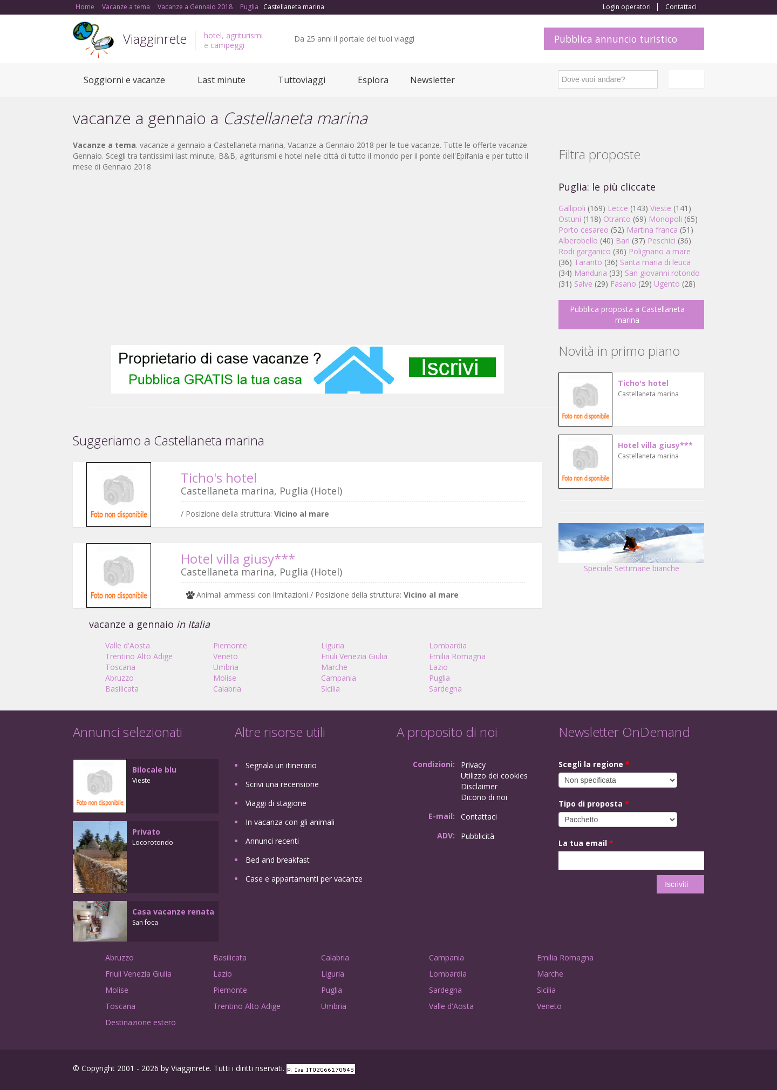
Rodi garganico (584, 251)
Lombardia (448, 645)
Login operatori (627, 7)
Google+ (646, 1070)
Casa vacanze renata (173, 911)
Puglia (439, 678)
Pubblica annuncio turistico (615, 38)
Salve (583, 284)
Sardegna (445, 688)
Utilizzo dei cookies (494, 775)
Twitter (672, 1070)
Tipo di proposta (593, 803)
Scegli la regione (594, 764)
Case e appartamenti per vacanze (304, 879)
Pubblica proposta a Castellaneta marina (627, 314)
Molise (224, 678)
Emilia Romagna (457, 656)
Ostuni (569, 219)
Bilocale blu (154, 769)
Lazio (438, 667)
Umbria (225, 667)
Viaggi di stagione (276, 803)
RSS (698, 1070)
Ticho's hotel (219, 477)
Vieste (660, 208)
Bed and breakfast (278, 860)
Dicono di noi (484, 797)
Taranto (588, 262)
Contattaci (681, 7)
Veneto (225, 656)
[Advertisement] (307, 258)
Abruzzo (119, 678)
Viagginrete (155, 39)
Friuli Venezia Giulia (354, 656)
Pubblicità (477, 836)
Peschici (662, 240)
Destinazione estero (140, 1022)
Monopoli (665, 219)
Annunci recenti (272, 841)
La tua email (586, 843)
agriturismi (244, 35)
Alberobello (578, 240)
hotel (213, 35)
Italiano (688, 79)
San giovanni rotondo (662, 273)
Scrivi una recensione (282, 784)
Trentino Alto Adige (139, 656)
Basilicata (122, 688)
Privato (146, 832)
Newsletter (432, 80)
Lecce (618, 208)
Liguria (332, 645)
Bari (623, 240)
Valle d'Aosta (127, 645)
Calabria (227, 688)
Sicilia (330, 688)
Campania (338, 678)
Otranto (617, 219)
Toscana (120, 667)
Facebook (623, 1070)
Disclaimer (479, 786)
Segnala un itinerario (281, 765)
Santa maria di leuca (655, 262)
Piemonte (230, 645)
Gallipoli (571, 208)
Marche (334, 667)
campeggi (227, 45)
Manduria (590, 273)
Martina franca (652, 230)
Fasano (623, 284)
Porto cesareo (583, 230)
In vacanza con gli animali (290, 822)
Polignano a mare (660, 251)
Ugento (667, 284)
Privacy (473, 765)
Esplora (373, 80)
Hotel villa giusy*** (238, 558)
